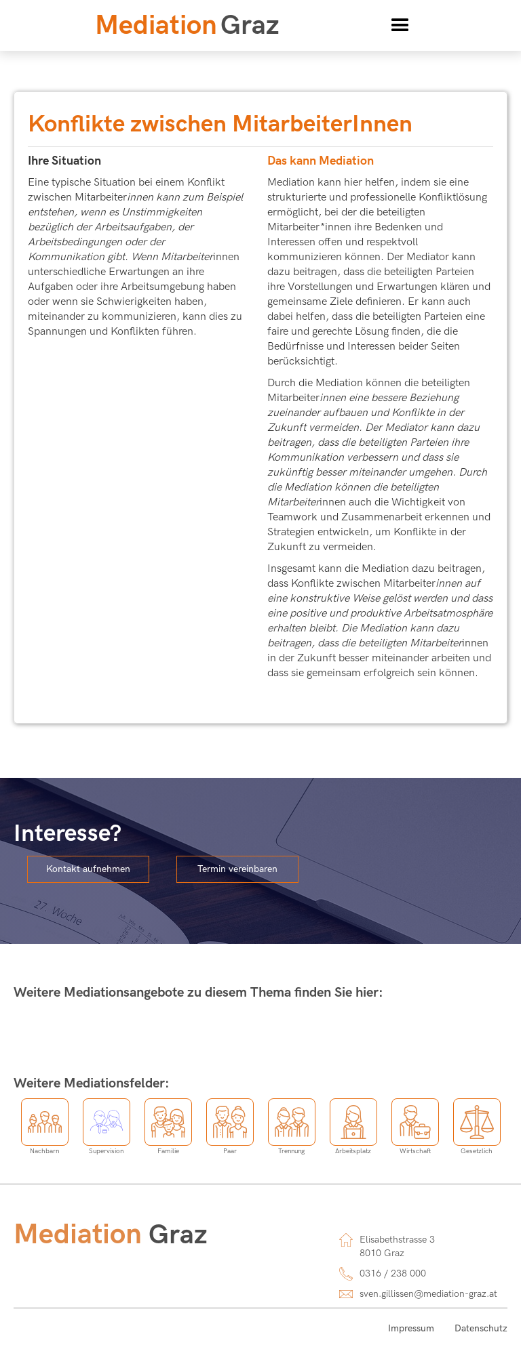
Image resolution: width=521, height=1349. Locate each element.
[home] (187, 26)
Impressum (411, 1328)
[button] (400, 25)
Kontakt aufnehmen (88, 869)
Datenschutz (481, 1328)
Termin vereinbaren (237, 869)
